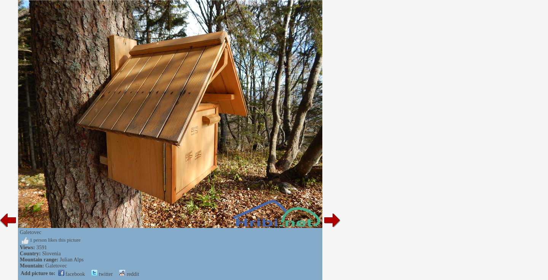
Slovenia (51, 253)
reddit (129, 274)
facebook (71, 274)
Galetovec (56, 266)
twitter (102, 274)
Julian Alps (72, 260)
